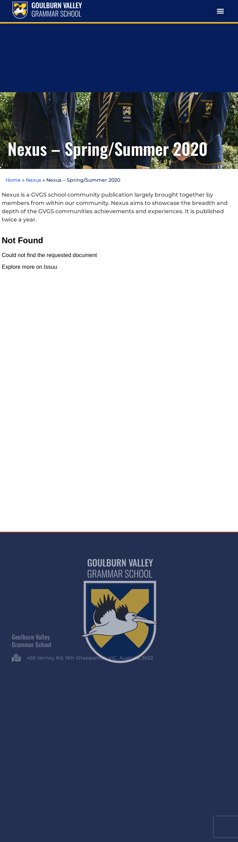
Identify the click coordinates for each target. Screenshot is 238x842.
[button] (220, 11)
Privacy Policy (178, 781)
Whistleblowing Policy (119, 788)
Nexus (33, 106)
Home (13, 106)
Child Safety (207, 781)
